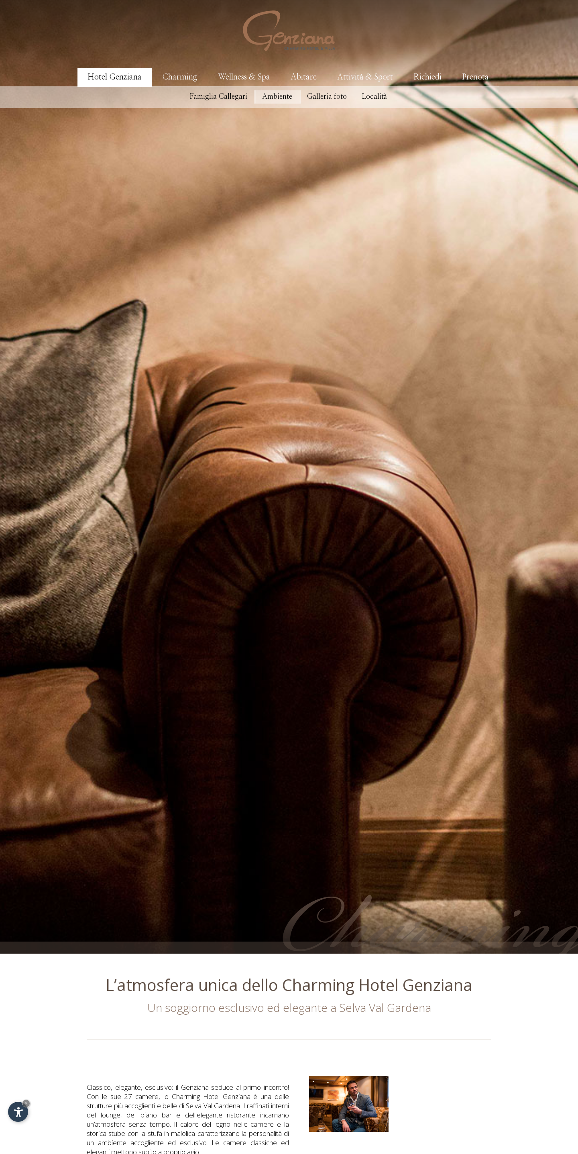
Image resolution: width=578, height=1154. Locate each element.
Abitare (304, 77)
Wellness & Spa (244, 77)
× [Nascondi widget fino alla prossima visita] (26, 1103)
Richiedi (427, 77)
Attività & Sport (365, 77)
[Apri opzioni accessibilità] (18, 1112)
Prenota (475, 77)
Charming (179, 77)
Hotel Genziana (115, 77)
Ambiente (277, 96)
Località (374, 96)
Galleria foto (327, 96)
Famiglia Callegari (218, 96)
